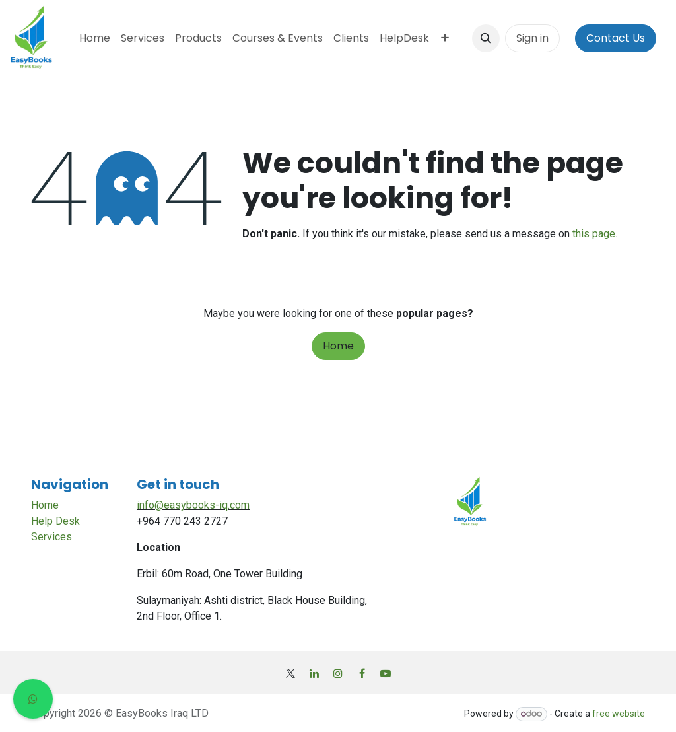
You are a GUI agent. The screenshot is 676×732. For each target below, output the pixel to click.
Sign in (532, 38)
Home (338, 345)
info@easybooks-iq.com (193, 505)
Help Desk (55, 521)
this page (593, 233)
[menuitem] (95, 38)
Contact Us (615, 38)
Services (51, 537)
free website (618, 713)
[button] (486, 38)
